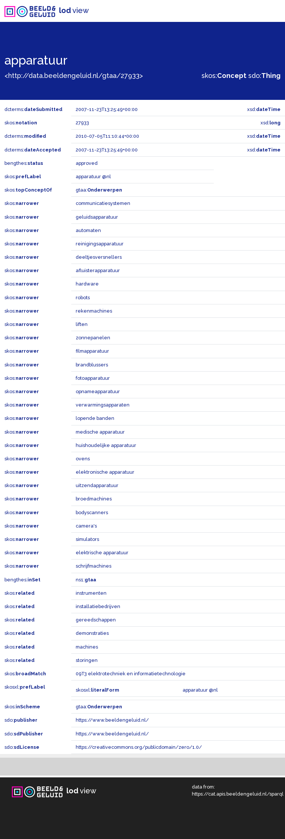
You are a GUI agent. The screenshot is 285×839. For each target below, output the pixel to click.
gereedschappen (96, 620)
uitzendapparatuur (97, 485)
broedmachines (94, 499)
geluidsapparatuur (97, 217)
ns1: (86, 579)
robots (83, 297)
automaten (88, 230)
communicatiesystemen (103, 203)
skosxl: (24, 687)
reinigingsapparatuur (100, 244)
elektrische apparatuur (102, 552)
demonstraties (92, 633)
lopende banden (95, 418)
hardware (87, 284)
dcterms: (33, 109)
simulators (87, 539)
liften (82, 324)
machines (87, 647)
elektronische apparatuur (105, 472)
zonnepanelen (93, 337)
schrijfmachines (93, 566)
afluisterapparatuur (98, 270)
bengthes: (23, 163)
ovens (83, 458)
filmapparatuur (92, 351)
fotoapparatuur (93, 378)
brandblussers (92, 365)
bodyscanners (92, 512)
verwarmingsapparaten (103, 405)
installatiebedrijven (98, 606)
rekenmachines (94, 311)
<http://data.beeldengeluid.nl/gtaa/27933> (73, 75)
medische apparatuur (100, 432)
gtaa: (99, 190)
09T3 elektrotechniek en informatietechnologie (131, 673)
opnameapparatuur (98, 391)
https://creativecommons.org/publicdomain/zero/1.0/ (139, 747)
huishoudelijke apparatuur (106, 445)
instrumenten (91, 593)
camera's (86, 526)
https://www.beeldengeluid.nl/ (112, 720)
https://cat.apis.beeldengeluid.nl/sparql (238, 794)
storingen (87, 660)
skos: (224, 75)
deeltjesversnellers (99, 257)
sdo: (264, 75)
